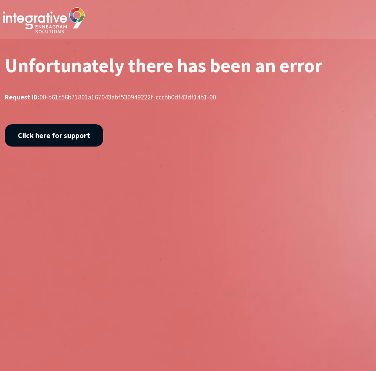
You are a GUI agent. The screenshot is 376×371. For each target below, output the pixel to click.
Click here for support (54, 135)
